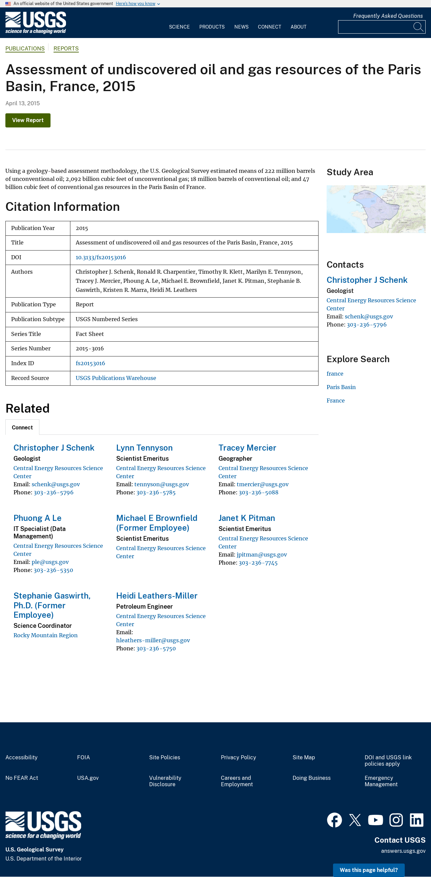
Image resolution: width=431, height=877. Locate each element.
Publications (25, 48)
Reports (66, 48)
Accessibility (21, 758)
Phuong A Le (37, 518)
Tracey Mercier (247, 447)
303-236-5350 (53, 570)
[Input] (382, 27)
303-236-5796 (54, 492)
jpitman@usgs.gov (262, 554)
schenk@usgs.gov (56, 484)
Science (179, 27)
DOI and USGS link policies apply (388, 761)
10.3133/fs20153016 (101, 257)
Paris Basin (341, 387)
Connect (269, 27)
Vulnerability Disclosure (165, 781)
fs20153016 (90, 363)
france (335, 373)
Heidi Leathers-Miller (157, 595)
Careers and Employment (237, 781)
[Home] (35, 32)
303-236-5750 (156, 648)
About (298, 27)
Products (212, 27)
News (241, 27)
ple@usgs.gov (50, 562)
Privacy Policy (238, 758)
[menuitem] (179, 22)
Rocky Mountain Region (45, 635)
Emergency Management (381, 781)
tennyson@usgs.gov (161, 484)
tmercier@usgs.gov (263, 484)
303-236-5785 (156, 492)
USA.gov (88, 778)
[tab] (22, 427)
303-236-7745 (258, 562)
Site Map (304, 758)
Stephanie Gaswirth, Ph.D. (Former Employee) (52, 605)
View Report (28, 120)
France (336, 400)
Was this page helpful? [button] (369, 870)
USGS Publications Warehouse (116, 378)
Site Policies (164, 758)
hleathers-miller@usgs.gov (153, 640)
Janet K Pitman (247, 518)
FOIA (83, 758)
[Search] (419, 27)
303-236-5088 (258, 492)
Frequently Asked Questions (388, 16)
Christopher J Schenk (54, 447)
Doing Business (312, 778)
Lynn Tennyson (144, 447)
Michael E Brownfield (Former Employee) (156, 522)
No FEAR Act (21, 778)
